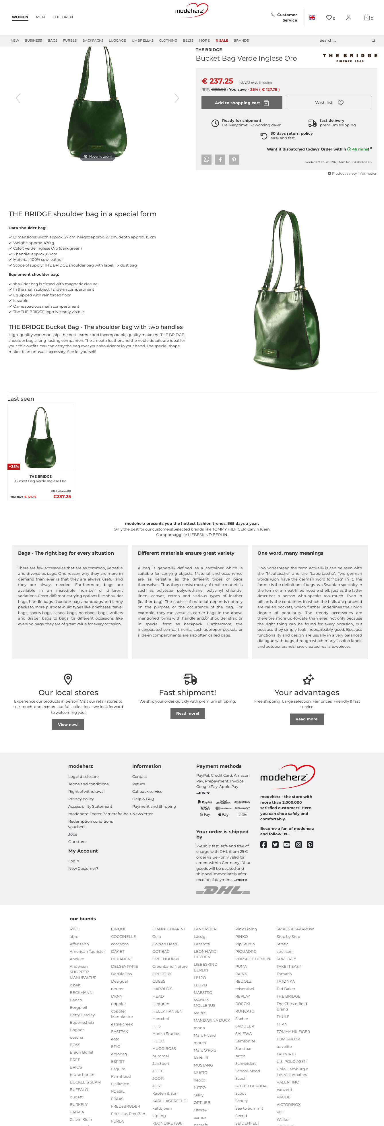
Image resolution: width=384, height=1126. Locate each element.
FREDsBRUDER (125, 1122)
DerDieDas (121, 990)
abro (74, 952)
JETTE (158, 1087)
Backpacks (92, 40)
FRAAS (117, 1114)
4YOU (75, 945)
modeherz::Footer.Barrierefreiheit (99, 830)
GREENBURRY (165, 975)
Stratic (282, 960)
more (204, 808)
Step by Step (288, 952)
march (200, 1058)
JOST (157, 1102)
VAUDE (283, 1113)
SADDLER (244, 1042)
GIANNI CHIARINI (168, 945)
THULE (283, 1032)
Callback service (147, 807)
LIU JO (200, 993)
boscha (76, 1053)
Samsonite (245, 1057)
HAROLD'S (162, 1004)
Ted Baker (286, 1004)
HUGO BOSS (164, 1064)
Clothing (168, 40)
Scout (240, 1109)
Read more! (187, 729)
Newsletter (142, 830)
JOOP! (158, 1094)
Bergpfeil (78, 1023)
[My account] (350, 18)
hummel (160, 1072)
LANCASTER (205, 945)
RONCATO (245, 1027)
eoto (115, 1055)
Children (63, 17)
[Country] (312, 17)
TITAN (282, 1040)
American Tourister (87, 967)
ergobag (119, 1070)
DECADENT (122, 975)
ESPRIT (117, 1077)
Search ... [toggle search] (347, 40)
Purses (70, 40)
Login (73, 877)
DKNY (116, 1012)
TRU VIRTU (286, 1070)
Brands (241, 40)
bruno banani (83, 1090)
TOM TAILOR (288, 1055)
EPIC (115, 1062)
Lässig (199, 952)
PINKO (241, 952)
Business (33, 40)
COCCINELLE (123, 952)
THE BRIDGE (209, 60)
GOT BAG (161, 967)
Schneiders (245, 1079)
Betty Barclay (82, 1031)
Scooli (241, 1094)
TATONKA (286, 997)
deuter (117, 1004)
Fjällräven (120, 1100)
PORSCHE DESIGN (252, 975)
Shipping (265, 93)
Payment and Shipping (154, 822)
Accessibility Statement (90, 822)
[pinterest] (313, 861)
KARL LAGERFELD (169, 1117)
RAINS (241, 990)
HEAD (158, 1012)
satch (240, 1072)
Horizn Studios (166, 1049)
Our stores (77, 857)
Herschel (160, 1034)
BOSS (75, 1060)
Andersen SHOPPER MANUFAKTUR (83, 988)
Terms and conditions (88, 800)
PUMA (241, 982)
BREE (75, 1075)
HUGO (158, 1057)
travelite (284, 1062)
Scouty (241, 1117)
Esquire (118, 1085)
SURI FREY (286, 975)
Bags (52, 40)
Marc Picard (205, 1051)
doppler (118, 1019)
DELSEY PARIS (124, 982)
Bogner (77, 1046)
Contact (139, 792)
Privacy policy (81, 815)
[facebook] (266, 861)
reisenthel (244, 1004)
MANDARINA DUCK (212, 1036)
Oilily (198, 1111)
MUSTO (200, 1088)
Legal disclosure (83, 792)
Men (40, 17)
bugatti (77, 1113)
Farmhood (121, 1092)
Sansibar (243, 1064)
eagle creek (122, 1040)
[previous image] (18, 114)
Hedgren (160, 1019)
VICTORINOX (289, 1120)
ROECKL (243, 1019)
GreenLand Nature (170, 982)
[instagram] (301, 861)
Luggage (117, 40)
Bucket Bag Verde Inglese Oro (41, 494)
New (15, 40)
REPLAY (242, 1012)
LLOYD (200, 1001)
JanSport (160, 1079)
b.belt (75, 1001)
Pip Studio (245, 960)
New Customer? (83, 884)
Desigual (119, 997)
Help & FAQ (143, 815)
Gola (156, 952)
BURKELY (79, 1120)
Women (20, 17)
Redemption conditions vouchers (90, 840)
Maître (200, 1029)
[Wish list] (330, 17)
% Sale (222, 40)
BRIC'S (76, 1083)
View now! (68, 740)
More (204, 40)
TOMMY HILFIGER (293, 1047)
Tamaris (284, 990)
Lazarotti (202, 960)
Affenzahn (79, 960)
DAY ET (117, 967)
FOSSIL (118, 1107)
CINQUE (119, 945)
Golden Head (164, 960)
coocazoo (120, 960)
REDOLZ (243, 997)
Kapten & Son (165, 1109)
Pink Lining (246, 945)
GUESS (158, 997)
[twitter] (278, 861)
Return (138, 800)
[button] (329, 113)
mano (199, 1044)
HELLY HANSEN (167, 1027)
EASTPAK (119, 1047)
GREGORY (161, 990)
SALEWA (243, 1049)
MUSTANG (203, 1081)
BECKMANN (81, 1008)
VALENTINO (288, 1098)
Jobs (72, 850)
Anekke (77, 975)
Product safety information (352, 184)
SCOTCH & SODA (251, 1102)
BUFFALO (79, 1105)
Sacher (241, 1034)
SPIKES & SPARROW (295, 945)
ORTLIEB (202, 1118)
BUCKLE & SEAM (85, 1098)
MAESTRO (203, 1008)
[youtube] (289, 861)
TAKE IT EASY (289, 982)
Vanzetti (284, 1105)
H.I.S (156, 1042)
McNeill (201, 1073)
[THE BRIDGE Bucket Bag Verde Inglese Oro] (40, 453)
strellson (284, 967)
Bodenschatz (82, 1038)
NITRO (200, 1103)
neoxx (199, 1096)
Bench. (76, 1016)
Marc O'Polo (205, 1066)
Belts (188, 40)
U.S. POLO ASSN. (292, 1077)
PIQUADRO (246, 967)
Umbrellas (143, 40)
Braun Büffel (81, 1068)
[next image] (176, 114)
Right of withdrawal (86, 807)
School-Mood (247, 1087)
